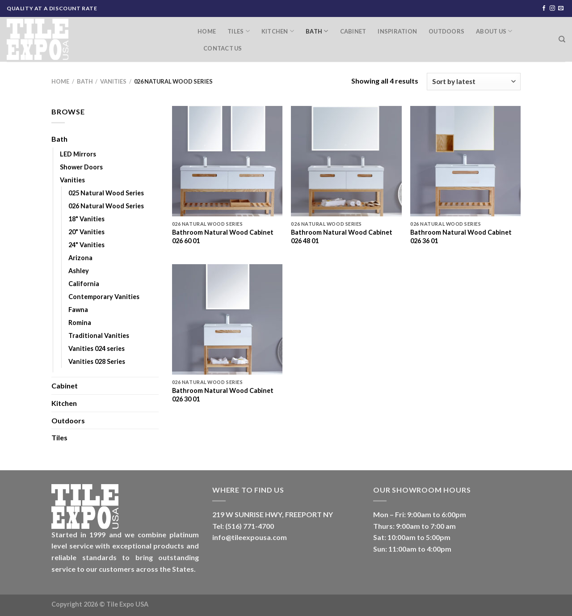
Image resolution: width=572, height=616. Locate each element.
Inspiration (397, 31)
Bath (317, 31)
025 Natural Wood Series (106, 193)
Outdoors (446, 31)
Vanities (113, 81)
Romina (79, 322)
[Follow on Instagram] (552, 8)
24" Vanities (86, 245)
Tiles (238, 31)
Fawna (78, 309)
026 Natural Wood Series (106, 206)
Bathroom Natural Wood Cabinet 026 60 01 (222, 236)
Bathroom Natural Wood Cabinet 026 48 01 (341, 236)
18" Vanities (86, 219)
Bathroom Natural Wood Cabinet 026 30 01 (222, 395)
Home (207, 31)
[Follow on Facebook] (544, 8)
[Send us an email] (561, 8)
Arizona (80, 258)
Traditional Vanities (98, 335)
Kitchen (277, 31)
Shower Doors (81, 167)
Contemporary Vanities (103, 296)
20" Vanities (86, 232)
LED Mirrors (78, 154)
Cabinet (353, 31)
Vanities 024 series (96, 348)
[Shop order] (474, 81)
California (83, 283)
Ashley (78, 270)
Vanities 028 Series (96, 361)
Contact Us (222, 48)
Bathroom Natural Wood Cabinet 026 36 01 (461, 236)
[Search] (562, 39)
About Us (494, 31)
